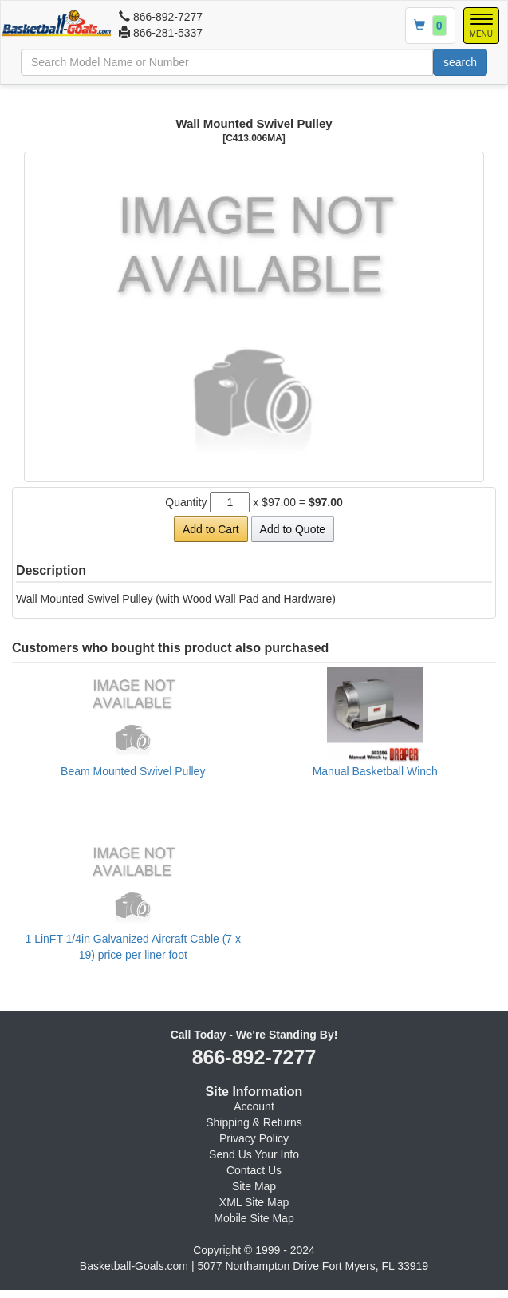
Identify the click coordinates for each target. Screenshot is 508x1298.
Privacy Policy (254, 1138)
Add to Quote (293, 529)
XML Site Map (254, 1202)
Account (254, 1106)
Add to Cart (211, 529)
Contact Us (254, 1170)
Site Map (254, 1186)
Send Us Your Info (254, 1154)
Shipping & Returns (254, 1122)
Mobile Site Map (253, 1218)
